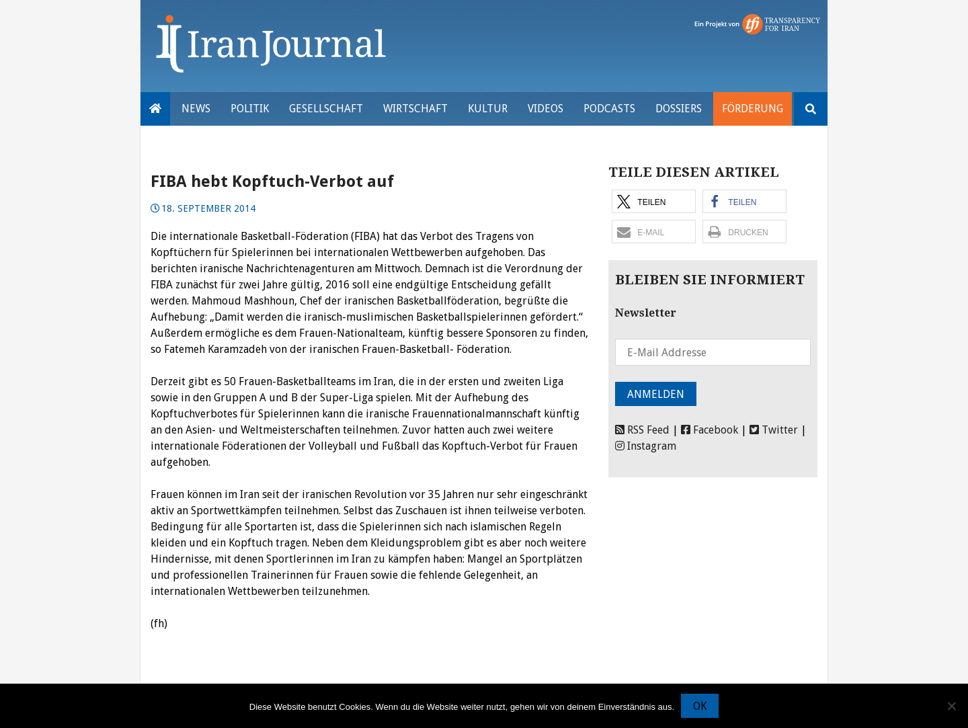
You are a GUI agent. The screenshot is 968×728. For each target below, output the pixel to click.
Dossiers (678, 108)
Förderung (752, 108)
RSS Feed (642, 429)
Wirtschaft (415, 108)
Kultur (488, 108)
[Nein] (951, 706)
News (196, 108)
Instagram (645, 446)
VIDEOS (545, 108)
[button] (654, 201)
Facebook (709, 429)
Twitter (774, 429)
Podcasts (609, 108)
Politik (250, 108)
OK (700, 706)
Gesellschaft (326, 108)
